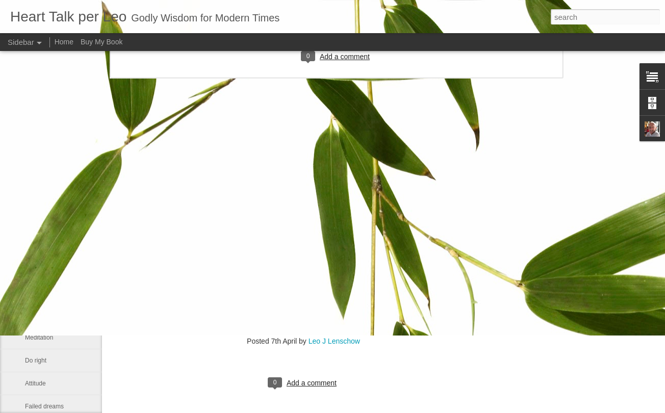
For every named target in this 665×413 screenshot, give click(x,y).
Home (64, 42)
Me (29, 291)
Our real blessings (49, 268)
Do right (35, 360)
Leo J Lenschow (334, 341)
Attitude (35, 383)
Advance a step (46, 245)
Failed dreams (44, 406)
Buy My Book (101, 42)
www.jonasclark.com (142, 320)
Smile (32, 314)
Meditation (39, 337)
